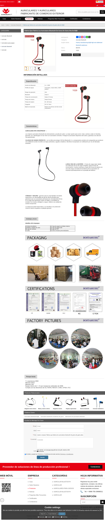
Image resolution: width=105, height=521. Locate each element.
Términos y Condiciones (66, 454)
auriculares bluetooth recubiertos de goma (52, 416)
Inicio (2, 25)
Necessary (41, 517)
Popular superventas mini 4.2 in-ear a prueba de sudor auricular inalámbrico (71, 409)
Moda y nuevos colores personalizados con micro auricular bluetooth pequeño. (44, 409)
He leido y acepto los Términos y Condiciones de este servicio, (49, 454)
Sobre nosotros (16, 19)
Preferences (56, 517)
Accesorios (40, 451)
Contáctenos (86, 19)
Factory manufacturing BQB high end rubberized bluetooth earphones (89, 44)
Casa (4, 19)
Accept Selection (52, 513)
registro (2, 5)
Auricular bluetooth (16, 25)
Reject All (43, 513)
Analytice (49, 517)
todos (7, 25)
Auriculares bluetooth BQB (31, 416)
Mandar (42, 457)
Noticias (40, 19)
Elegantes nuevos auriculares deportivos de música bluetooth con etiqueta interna (57, 409)
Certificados (73, 19)
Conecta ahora (67, 54)
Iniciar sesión (10, 1)
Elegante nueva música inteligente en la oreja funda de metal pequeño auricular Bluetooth (30, 409)
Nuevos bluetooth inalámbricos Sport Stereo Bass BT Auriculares (84, 409)
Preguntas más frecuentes (56, 19)
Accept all (61, 513)
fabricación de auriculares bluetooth (75, 416)
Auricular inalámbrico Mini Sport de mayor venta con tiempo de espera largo (98, 409)
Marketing (64, 517)
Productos (29, 19)
